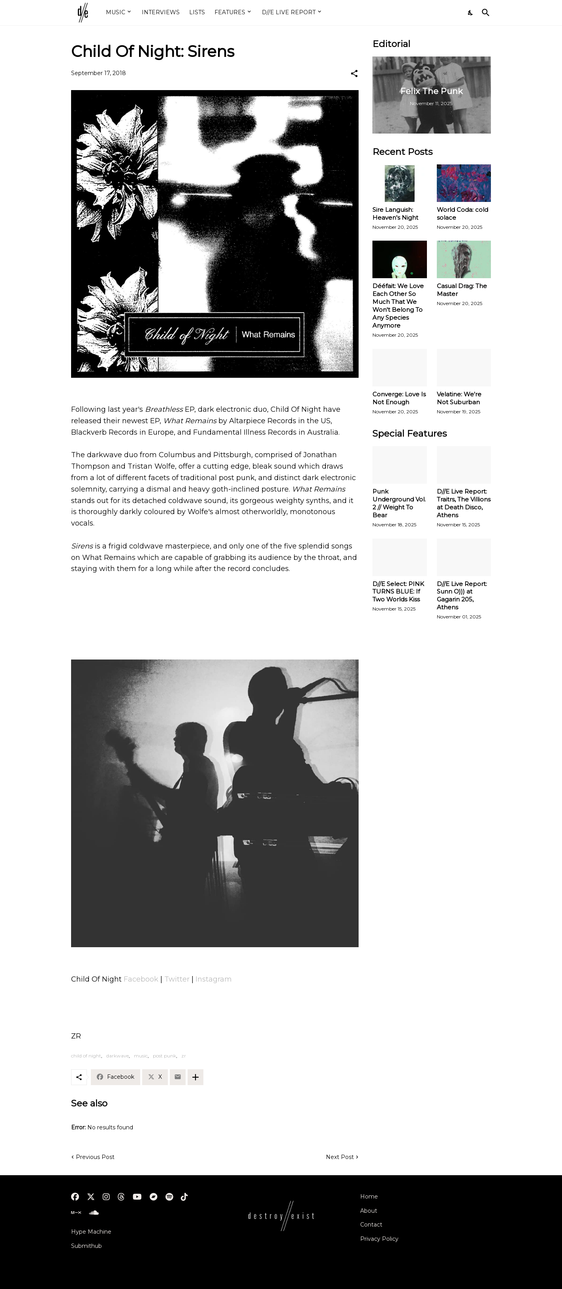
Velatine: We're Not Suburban (459, 398)
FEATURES (229, 12)
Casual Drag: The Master (462, 290)
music (141, 1056)
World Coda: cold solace (462, 213)
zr (183, 1056)
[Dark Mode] (470, 12)
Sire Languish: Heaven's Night (395, 213)
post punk (164, 1056)
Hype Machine (91, 1231)
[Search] (484, 12)
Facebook (142, 979)
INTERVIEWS (161, 12)
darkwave (117, 1056)
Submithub (86, 1245)
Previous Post (95, 1157)
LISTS (197, 12)
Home (369, 1196)
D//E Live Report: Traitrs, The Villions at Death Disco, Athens (464, 503)
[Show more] (195, 1077)
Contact (371, 1224)
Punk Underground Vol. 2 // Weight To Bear (399, 503)
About (368, 1210)
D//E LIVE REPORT (289, 12)
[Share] (354, 73)
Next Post (340, 1157)
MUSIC (115, 12)
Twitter (178, 979)
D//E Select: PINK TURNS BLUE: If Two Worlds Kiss (398, 591)
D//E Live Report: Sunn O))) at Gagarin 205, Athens (462, 595)
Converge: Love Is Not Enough (399, 398)
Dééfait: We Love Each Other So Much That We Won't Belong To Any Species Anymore (398, 305)
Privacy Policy (379, 1238)
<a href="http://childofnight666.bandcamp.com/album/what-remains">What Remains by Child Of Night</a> (215, 621)
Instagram (213, 979)
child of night (86, 1056)
